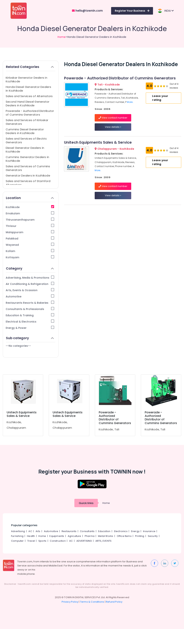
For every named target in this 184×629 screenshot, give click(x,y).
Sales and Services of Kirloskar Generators (27, 122)
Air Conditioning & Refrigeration (30, 284)
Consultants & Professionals (30, 309)
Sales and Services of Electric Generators (26, 140)
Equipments (56, 536)
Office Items (124, 536)
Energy (135, 531)
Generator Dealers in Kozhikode (28, 175)
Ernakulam (30, 213)
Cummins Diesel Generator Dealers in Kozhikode (25, 131)
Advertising (18, 531)
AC (30, 531)
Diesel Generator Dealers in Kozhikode (25, 149)
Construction (58, 541)
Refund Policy (114, 602)
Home (62, 37)
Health (31, 536)
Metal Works (105, 536)
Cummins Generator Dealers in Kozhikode (27, 159)
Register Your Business (132, 11)
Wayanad (30, 245)
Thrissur (30, 226)
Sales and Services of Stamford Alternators (28, 183)
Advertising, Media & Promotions (30, 278)
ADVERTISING (84, 541)
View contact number (113, 117)
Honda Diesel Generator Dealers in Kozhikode (28, 88)
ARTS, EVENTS (103, 541)
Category (30, 268)
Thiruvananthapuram (30, 220)
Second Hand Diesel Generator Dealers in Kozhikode (27, 103)
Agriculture (74, 536)
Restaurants (69, 531)
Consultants (87, 531)
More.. (130, 102)
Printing (139, 536)
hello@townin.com (87, 11)
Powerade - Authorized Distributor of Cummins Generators (30, 112)
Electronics (121, 531)
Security (153, 536)
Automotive (30, 296)
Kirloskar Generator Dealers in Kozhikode (26, 79)
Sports (42, 541)
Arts (38, 531)
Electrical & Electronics (30, 321)
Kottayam (30, 257)
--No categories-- (18, 346)
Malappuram (30, 232)
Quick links (86, 503)
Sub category (30, 338)
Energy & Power (30, 328)
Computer (17, 541)
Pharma (89, 536)
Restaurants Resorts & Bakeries (30, 303)
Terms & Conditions (92, 602)
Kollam (30, 251)
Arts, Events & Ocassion (30, 290)
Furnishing (17, 536)
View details (113, 127)
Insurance (149, 531)
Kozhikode (30, 207)
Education (104, 531)
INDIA (166, 10)
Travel (31, 541)
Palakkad (30, 238)
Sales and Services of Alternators (29, 96)
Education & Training (30, 315)
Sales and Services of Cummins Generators (28, 168)
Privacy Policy (70, 602)
